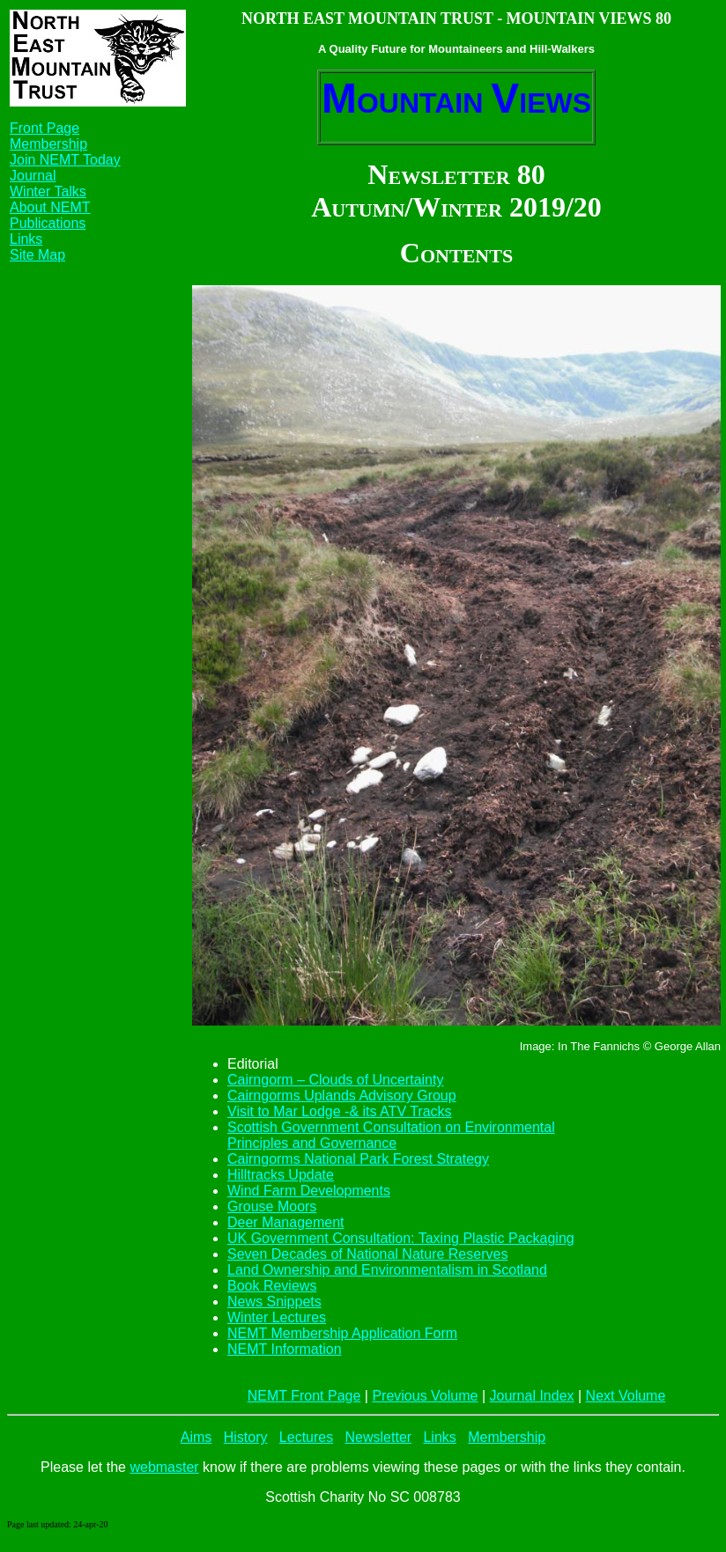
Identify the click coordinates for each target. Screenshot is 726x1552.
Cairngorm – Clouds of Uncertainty (335, 1079)
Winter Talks (48, 191)
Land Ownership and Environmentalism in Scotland (387, 1269)
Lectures (306, 1437)
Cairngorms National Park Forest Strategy (358, 1158)
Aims (196, 1437)
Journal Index (531, 1395)
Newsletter (378, 1437)
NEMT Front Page (304, 1395)
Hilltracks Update (280, 1174)
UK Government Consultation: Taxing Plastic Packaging (400, 1238)
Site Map (37, 254)
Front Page (44, 128)
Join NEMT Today (65, 159)
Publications (47, 223)
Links (26, 239)
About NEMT (50, 207)
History (246, 1437)
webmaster (164, 1467)
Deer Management (285, 1222)
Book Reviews (271, 1285)
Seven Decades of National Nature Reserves (367, 1254)
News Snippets (274, 1301)
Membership (48, 143)
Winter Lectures (276, 1317)
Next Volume (626, 1395)
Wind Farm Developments (308, 1190)
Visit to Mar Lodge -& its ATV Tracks (339, 1111)
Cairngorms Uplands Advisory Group (341, 1095)
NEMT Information (284, 1349)
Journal (33, 175)
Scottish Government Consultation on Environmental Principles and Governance (391, 1135)
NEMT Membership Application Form (342, 1333)
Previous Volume (425, 1395)
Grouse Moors (271, 1206)
